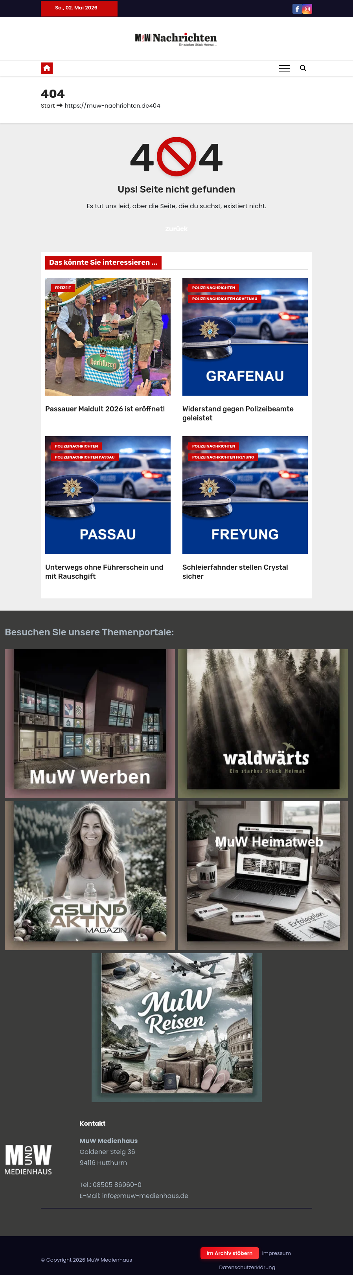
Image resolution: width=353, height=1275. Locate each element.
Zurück (176, 228)
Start (48, 105)
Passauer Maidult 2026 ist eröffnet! (105, 409)
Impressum (276, 1253)
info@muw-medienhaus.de (145, 1195)
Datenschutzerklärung (247, 1267)
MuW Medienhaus (109, 1260)
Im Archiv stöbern (230, 1253)
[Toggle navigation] (284, 68)
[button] (303, 68)
